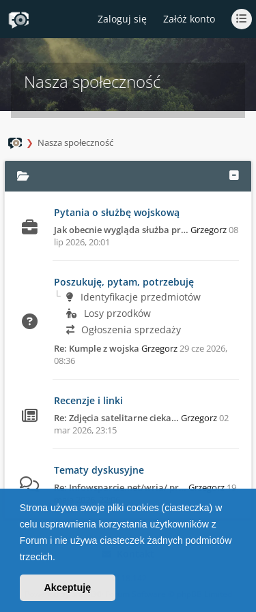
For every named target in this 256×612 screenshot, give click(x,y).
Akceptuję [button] (67, 587)
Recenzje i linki (88, 400)
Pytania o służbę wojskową (117, 212)
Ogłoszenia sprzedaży (123, 329)
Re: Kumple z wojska (96, 348)
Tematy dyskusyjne (99, 469)
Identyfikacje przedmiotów (133, 296)
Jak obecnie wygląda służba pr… (121, 230)
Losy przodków (108, 313)
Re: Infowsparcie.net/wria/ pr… (120, 487)
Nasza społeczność (75, 142)
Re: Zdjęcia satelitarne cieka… (116, 418)
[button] (60, 558)
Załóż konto (189, 18)
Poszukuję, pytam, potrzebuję (124, 281)
